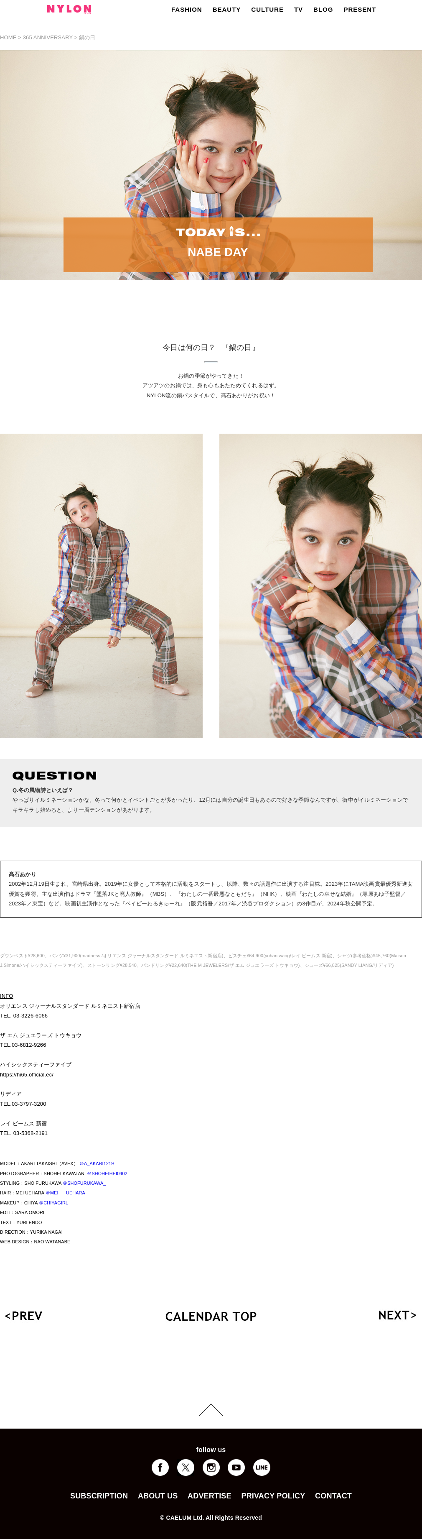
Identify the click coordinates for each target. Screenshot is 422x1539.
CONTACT (333, 1496)
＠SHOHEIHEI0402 (107, 1173)
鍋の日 (87, 37)
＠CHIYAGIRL (53, 1202)
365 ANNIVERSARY (48, 37)
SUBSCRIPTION (99, 1496)
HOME (8, 37)
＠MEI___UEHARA (65, 1192)
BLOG (323, 9)
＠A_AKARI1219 (96, 1163)
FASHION (186, 9)
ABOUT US (158, 1496)
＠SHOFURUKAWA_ (84, 1183)
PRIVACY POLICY (273, 1496)
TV (298, 9)
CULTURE (267, 9)
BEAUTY (227, 9)
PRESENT (359, 9)
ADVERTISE (209, 1496)
